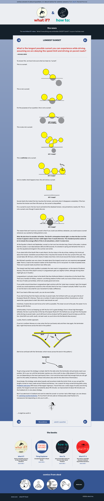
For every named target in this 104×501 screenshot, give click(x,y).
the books (52, 432)
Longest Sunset (52, 40)
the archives (43, 422)
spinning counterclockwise (28, 396)
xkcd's (74, 2)
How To (62, 456)
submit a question (60, 422)
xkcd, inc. (90, 496)
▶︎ (85, 40)
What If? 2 (83, 456)
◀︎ (19, 40)
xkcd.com (79, 484)
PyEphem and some (23, 385)
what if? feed (23, 497)
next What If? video (29, 31)
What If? (21, 456)
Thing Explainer (42, 456)
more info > (21, 463)
